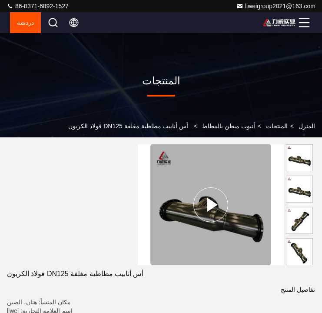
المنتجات (277, 126)
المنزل (307, 126)
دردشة (25, 22)
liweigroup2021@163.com (275, 6)
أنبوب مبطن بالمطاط (228, 126)
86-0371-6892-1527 (38, 6)
